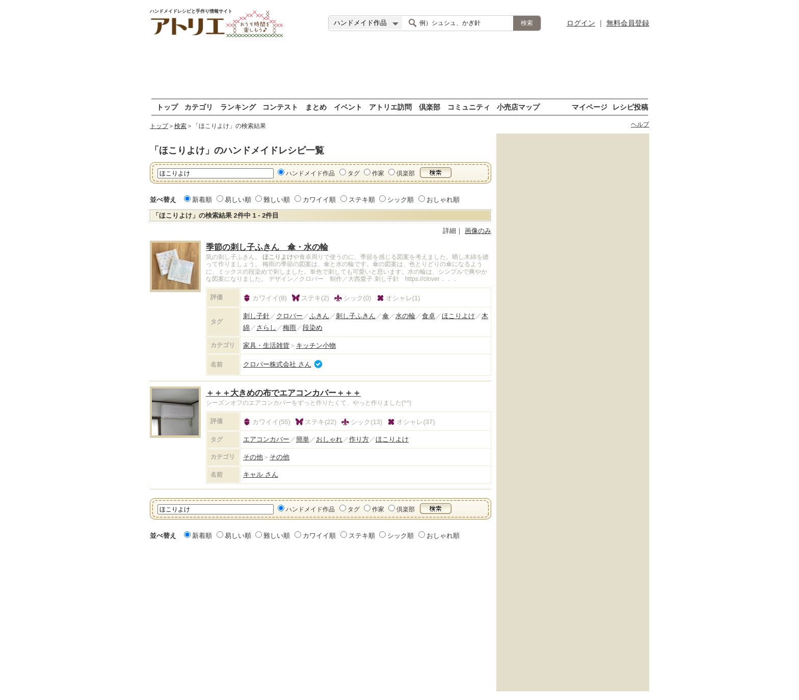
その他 (253, 457)
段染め (313, 327)
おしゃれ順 (443, 199)
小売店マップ (518, 107)
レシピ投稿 (630, 107)
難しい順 (276, 199)
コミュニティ (468, 107)
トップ (167, 107)
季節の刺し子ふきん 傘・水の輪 (267, 247)
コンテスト (280, 107)
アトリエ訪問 (390, 107)
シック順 (400, 199)
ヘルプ (640, 124)
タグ (354, 173)
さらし (266, 327)
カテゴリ (198, 107)
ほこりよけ (458, 316)
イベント (348, 107)
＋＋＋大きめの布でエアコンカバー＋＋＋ (283, 392)
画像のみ (478, 231)
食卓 (428, 316)
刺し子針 (256, 316)
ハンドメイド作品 (310, 173)
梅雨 (289, 327)
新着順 (202, 199)
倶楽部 (429, 107)
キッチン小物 (316, 345)
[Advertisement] (399, 69)
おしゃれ (329, 439)
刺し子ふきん (356, 316)
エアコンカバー (266, 439)
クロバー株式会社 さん (277, 364)
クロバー (289, 316)
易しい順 (238, 199)
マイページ (589, 107)
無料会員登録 (627, 23)
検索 (180, 125)
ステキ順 (362, 199)
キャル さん (260, 474)
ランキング (238, 107)
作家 (378, 173)
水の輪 (405, 316)
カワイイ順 (319, 199)
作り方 (359, 439)
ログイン (581, 23)
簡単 (302, 439)
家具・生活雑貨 (266, 345)
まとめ (316, 107)
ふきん (319, 316)
